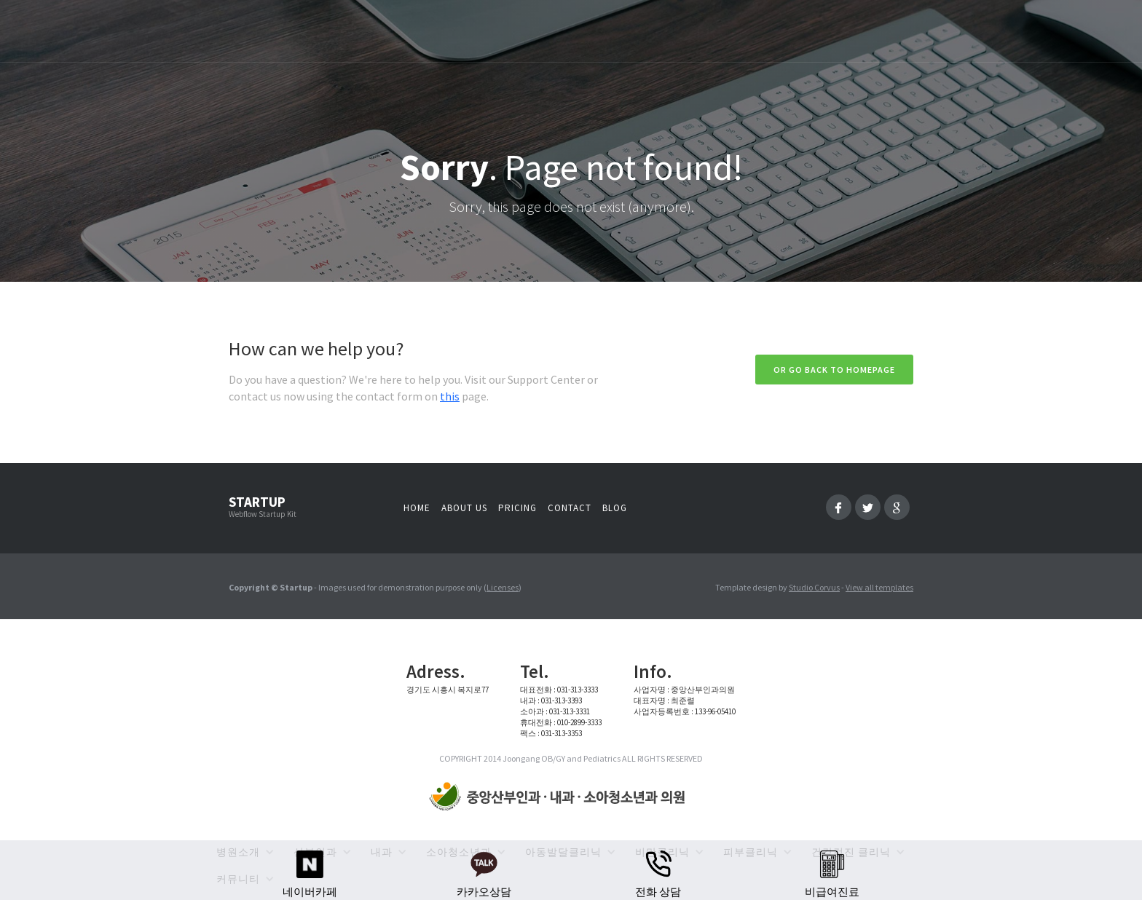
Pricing (517, 508)
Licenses (503, 587)
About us (464, 508)
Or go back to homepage (834, 369)
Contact (569, 508)
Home (416, 508)
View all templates (879, 587)
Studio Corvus (814, 587)
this (450, 396)
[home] (560, 797)
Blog (614, 508)
